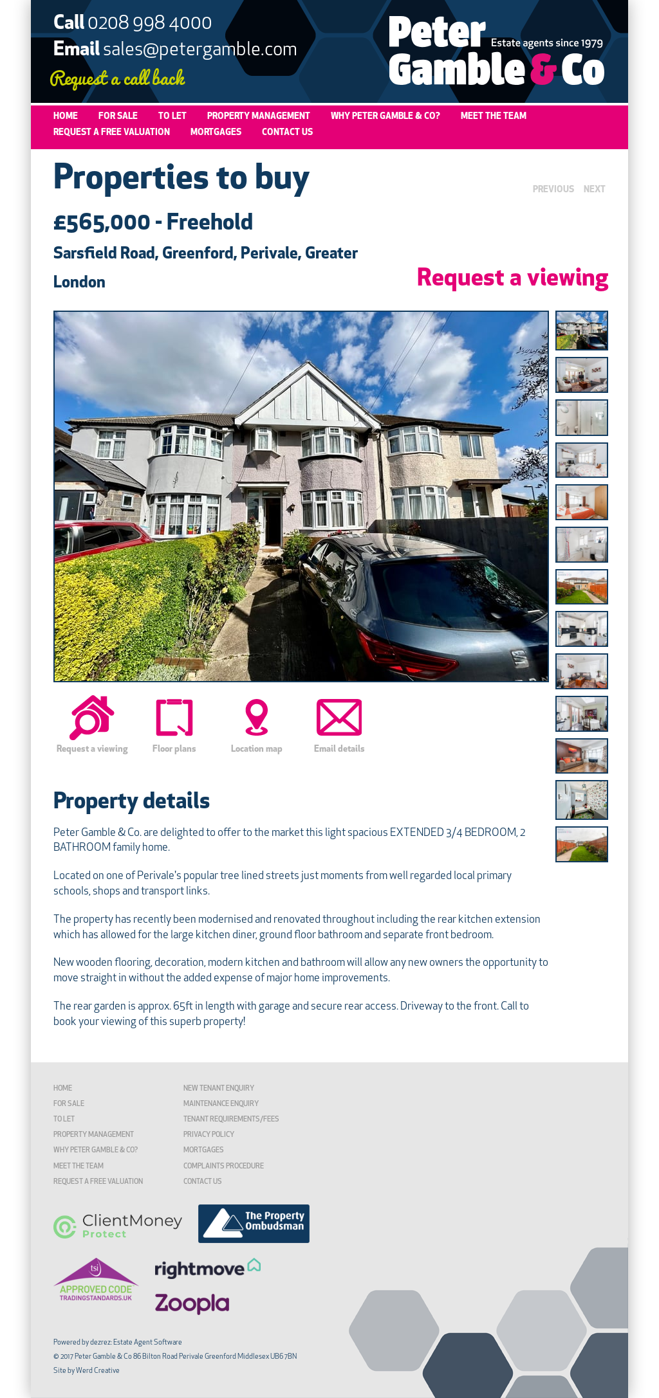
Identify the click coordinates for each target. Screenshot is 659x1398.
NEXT (595, 190)
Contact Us (287, 133)
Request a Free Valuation (111, 133)
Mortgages (215, 133)
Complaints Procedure (223, 1166)
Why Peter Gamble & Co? (385, 117)
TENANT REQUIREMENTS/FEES (231, 1119)
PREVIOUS (553, 190)
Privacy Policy (208, 1135)
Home (65, 117)
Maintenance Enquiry (221, 1104)
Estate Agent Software (147, 1343)
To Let (172, 117)
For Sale (118, 117)
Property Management (258, 117)
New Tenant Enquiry (218, 1089)
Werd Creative (98, 1371)
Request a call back (116, 77)
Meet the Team (493, 117)
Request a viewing (512, 279)
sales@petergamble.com (200, 50)
